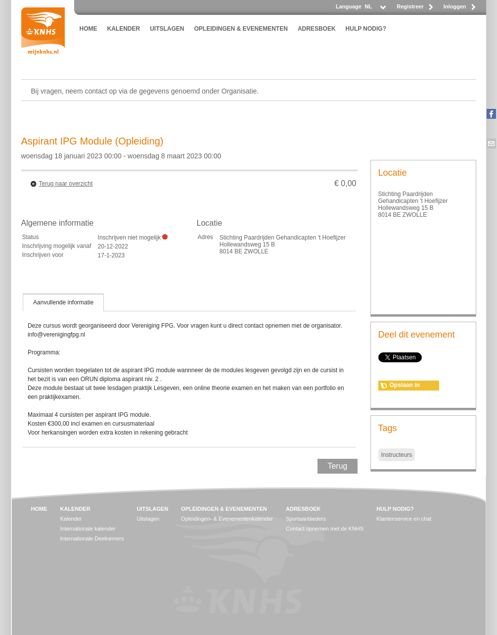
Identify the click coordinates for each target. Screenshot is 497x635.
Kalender (71, 519)
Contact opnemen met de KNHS (324, 529)
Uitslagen (148, 519)
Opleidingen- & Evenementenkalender (227, 519)
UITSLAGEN (167, 28)
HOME (88, 28)
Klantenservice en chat (403, 519)
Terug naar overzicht (66, 183)
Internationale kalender (88, 529)
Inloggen (455, 6)
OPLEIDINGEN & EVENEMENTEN (241, 28)
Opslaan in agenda (405, 386)
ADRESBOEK (317, 28)
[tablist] (189, 370)
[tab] (63, 302)
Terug (337, 466)
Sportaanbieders (306, 519)
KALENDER (123, 28)
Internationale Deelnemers (92, 538)
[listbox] (375, 9)
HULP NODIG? (366, 28)
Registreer (410, 6)
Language (348, 6)
